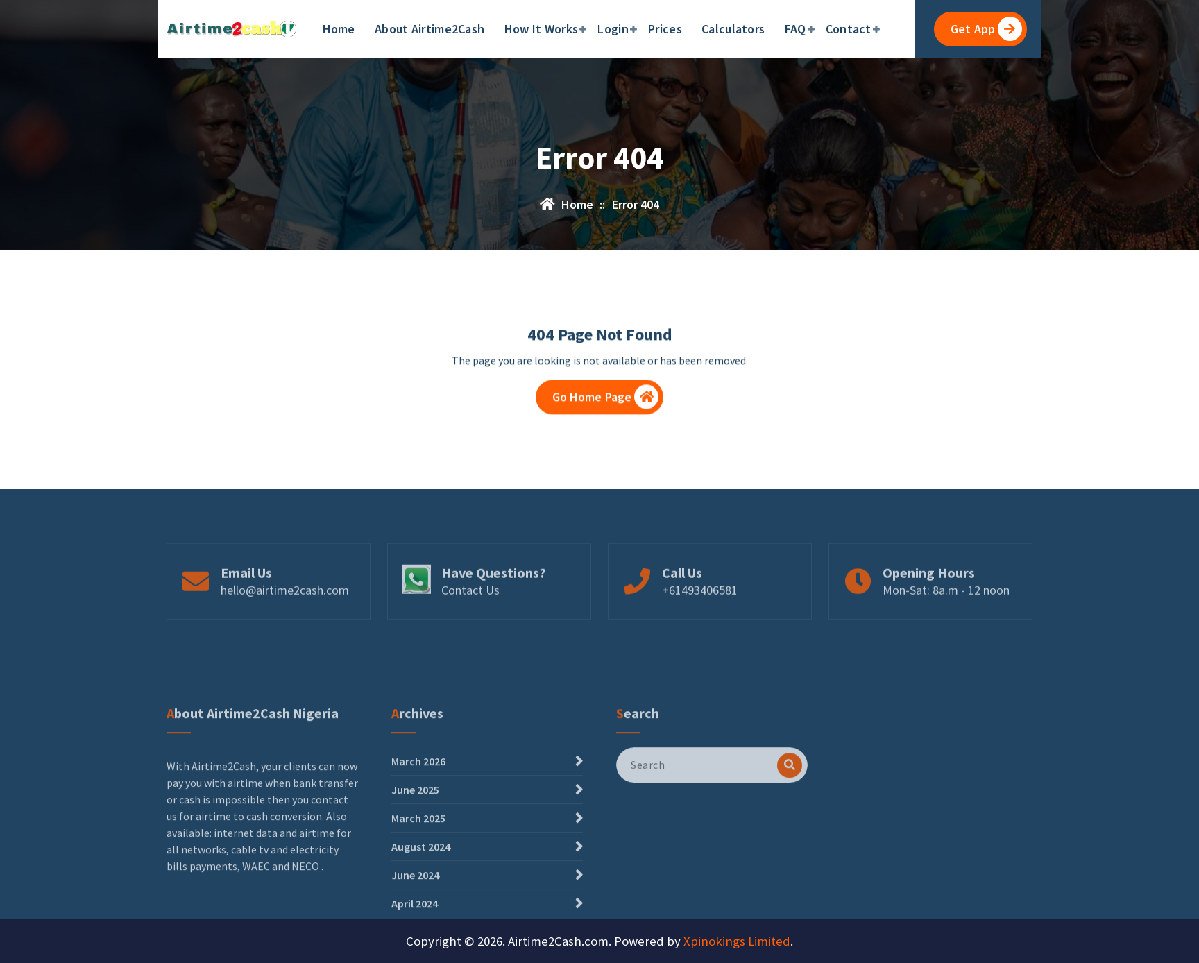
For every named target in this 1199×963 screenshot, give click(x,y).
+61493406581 (700, 628)
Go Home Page (605, 403)
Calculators (733, 29)
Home (339, 29)
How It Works (541, 29)
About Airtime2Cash (429, 29)
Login (613, 29)
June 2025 (415, 894)
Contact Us (470, 628)
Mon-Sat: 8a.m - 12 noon (946, 628)
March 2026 (418, 865)
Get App (986, 29)
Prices (665, 29)
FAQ (795, 29)
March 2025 (418, 922)
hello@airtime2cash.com (285, 628)
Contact (848, 29)
